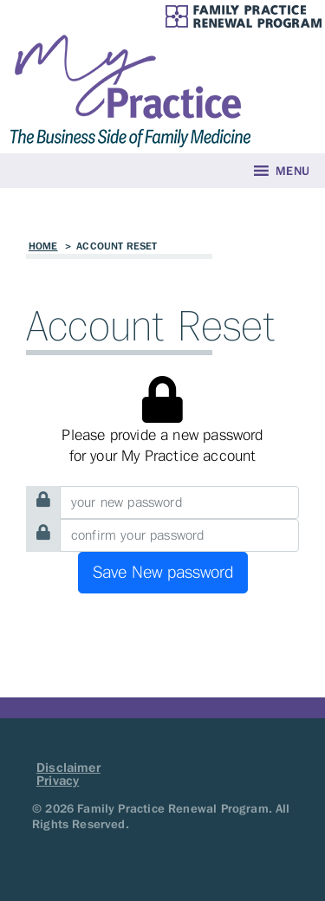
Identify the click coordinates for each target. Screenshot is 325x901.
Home (43, 246)
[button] (292, 170)
